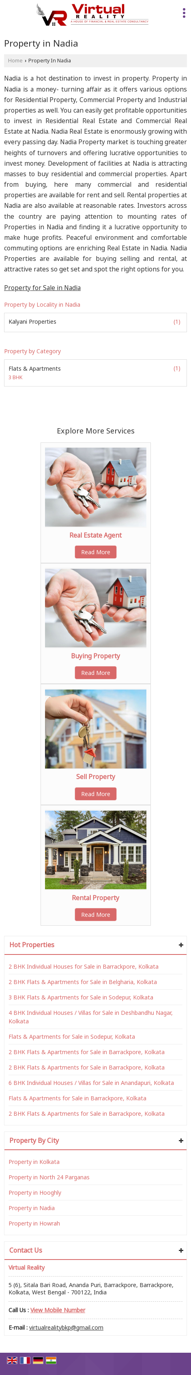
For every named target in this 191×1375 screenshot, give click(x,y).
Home (15, 60)
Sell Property (95, 777)
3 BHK (15, 377)
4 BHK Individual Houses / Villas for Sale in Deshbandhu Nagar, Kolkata (91, 1017)
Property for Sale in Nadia (42, 288)
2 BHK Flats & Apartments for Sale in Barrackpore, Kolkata (87, 1052)
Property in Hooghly (35, 1192)
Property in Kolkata (34, 1162)
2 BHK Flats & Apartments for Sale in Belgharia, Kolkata (83, 982)
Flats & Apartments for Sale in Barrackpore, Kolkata (77, 1098)
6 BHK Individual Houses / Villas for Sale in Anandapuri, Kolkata (91, 1083)
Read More (95, 552)
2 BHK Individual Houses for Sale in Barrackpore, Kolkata (84, 966)
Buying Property (95, 656)
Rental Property (95, 898)
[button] (57, 1310)
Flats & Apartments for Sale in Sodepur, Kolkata (72, 1036)
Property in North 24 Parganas (49, 1177)
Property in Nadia (32, 1208)
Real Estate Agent (95, 535)
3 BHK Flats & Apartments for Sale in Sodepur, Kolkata (81, 997)
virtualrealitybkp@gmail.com (66, 1327)
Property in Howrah (34, 1223)
